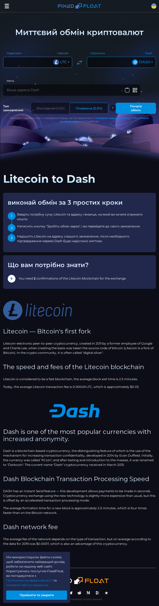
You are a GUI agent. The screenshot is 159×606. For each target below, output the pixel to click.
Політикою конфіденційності (29, 580)
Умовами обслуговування (27, 585)
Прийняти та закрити (37, 595)
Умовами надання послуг (113, 118)
